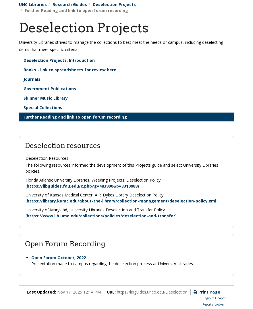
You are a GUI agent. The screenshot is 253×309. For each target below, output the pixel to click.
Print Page (207, 292)
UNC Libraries (33, 4)
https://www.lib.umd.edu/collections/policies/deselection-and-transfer (101, 216)
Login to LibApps (214, 298)
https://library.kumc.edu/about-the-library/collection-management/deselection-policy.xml (121, 201)
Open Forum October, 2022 (58, 257)
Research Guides (70, 4)
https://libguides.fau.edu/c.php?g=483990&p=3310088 (82, 186)
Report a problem (213, 304)
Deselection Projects (114, 4)
